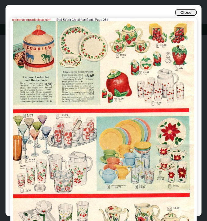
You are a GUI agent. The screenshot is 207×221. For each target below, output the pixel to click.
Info (9, 29)
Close (185, 12)
